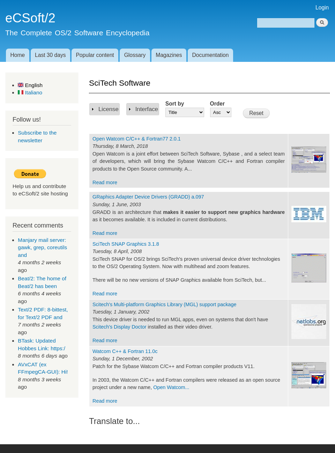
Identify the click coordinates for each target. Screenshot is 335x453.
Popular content (95, 55)
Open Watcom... (171, 387)
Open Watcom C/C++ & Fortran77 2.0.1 (136, 139)
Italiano (30, 92)
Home (17, 55)
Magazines (169, 55)
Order (217, 104)
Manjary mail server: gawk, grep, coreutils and (42, 247)
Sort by (174, 104)
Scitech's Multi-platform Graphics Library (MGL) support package (164, 304)
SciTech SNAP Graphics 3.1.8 (125, 244)
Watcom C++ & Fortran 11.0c (124, 351)
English (30, 85)
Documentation (210, 55)
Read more (104, 182)
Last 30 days (50, 55)
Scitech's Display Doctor (119, 327)
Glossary (135, 55)
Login (322, 7)
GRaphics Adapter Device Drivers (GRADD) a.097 (148, 197)
